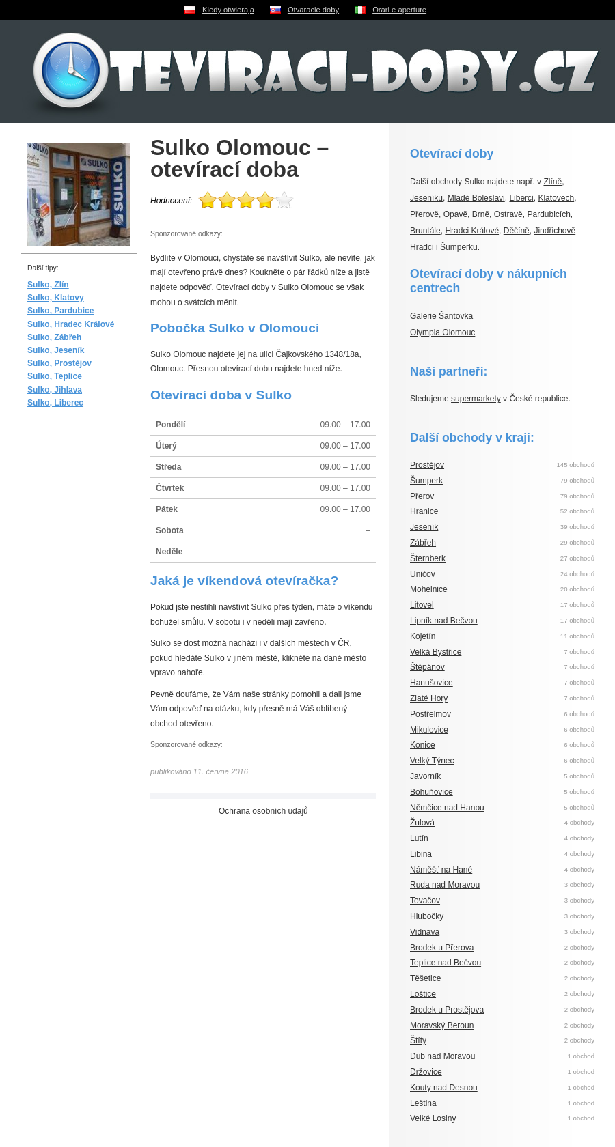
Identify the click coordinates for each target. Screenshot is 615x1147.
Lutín (419, 838)
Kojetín (422, 636)
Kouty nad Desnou (444, 1087)
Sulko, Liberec (55, 403)
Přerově (424, 214)
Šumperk (426, 480)
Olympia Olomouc (442, 332)
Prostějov (427, 465)
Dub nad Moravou (442, 1056)
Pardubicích (548, 214)
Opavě (455, 214)
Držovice (426, 1072)
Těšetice (425, 978)
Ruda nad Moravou (445, 885)
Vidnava (424, 932)
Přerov (422, 496)
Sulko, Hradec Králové (70, 324)
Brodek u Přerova (442, 947)
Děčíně (517, 231)
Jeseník (424, 527)
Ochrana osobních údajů (263, 811)
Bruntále (425, 231)
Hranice (424, 511)
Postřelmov (430, 714)
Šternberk (428, 558)
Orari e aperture (399, 9)
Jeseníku (426, 198)
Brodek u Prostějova (447, 1010)
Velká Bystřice (435, 652)
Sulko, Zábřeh (54, 337)
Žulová (422, 822)
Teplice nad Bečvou (445, 962)
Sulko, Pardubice (60, 310)
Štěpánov (427, 667)
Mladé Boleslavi (476, 198)
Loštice (423, 994)
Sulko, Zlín (48, 284)
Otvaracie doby (313, 9)
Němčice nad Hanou (447, 807)
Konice (422, 745)
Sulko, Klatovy (55, 297)
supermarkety (476, 398)
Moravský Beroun (442, 1025)
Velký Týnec (432, 760)
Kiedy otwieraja (228, 9)
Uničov (422, 574)
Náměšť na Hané (441, 870)
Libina (421, 854)
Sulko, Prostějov (59, 363)
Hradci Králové (472, 231)
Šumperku (459, 247)
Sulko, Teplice (54, 376)
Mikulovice (429, 730)
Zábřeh (423, 543)
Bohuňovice (431, 792)
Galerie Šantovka (441, 316)
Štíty (418, 1040)
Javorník (425, 776)
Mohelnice (429, 589)
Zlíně (552, 181)
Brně (480, 214)
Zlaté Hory (429, 698)
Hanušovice (431, 683)
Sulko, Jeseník (55, 350)
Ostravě (508, 214)
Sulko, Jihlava (54, 390)
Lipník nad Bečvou (444, 620)
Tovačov (425, 900)
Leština (423, 1103)
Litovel (422, 605)
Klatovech (556, 198)
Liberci (521, 198)
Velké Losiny (433, 1118)
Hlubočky (426, 916)
